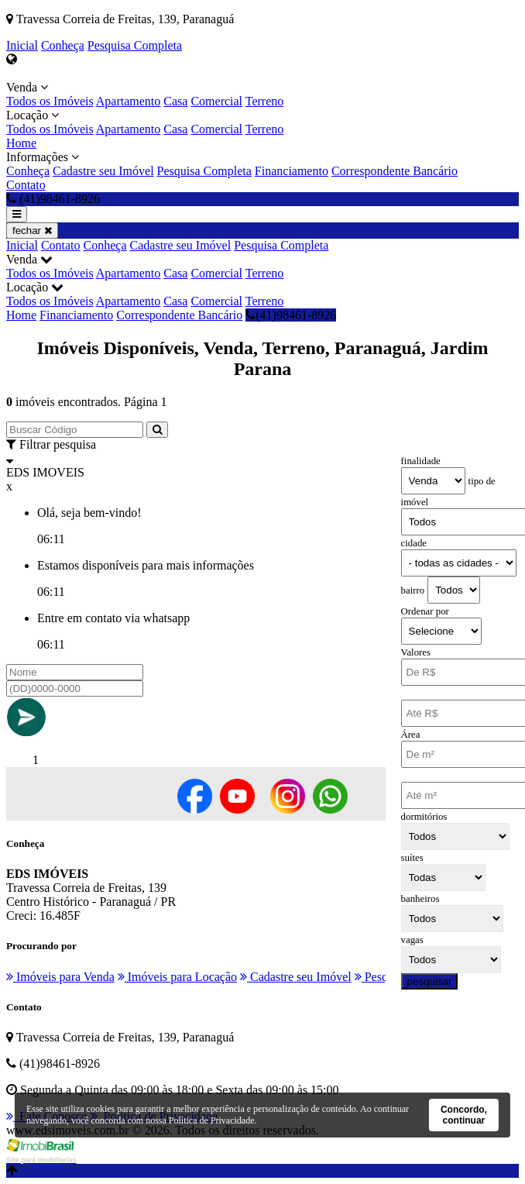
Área (410, 734)
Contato (26, 184)
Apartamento (128, 101)
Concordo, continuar (464, 1115)
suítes (412, 857)
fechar (32, 230)
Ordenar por (425, 611)
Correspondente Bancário (394, 170)
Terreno (264, 101)
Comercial (216, 101)
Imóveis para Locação (177, 976)
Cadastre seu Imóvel (103, 170)
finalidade (421, 461)
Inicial (22, 45)
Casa (175, 101)
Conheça (62, 45)
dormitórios (424, 816)
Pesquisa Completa (135, 45)
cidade (414, 543)
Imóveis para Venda (60, 976)
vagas (412, 939)
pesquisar (429, 981)
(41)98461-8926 (290, 315)
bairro (413, 590)
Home (21, 143)
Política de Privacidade (212, 1120)
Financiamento (291, 170)
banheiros (420, 898)
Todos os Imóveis (50, 101)
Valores (416, 652)
